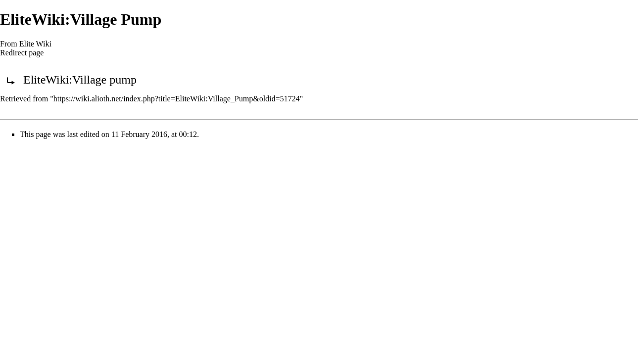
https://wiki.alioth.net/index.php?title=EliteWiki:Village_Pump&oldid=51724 (176, 98)
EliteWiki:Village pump (80, 79)
